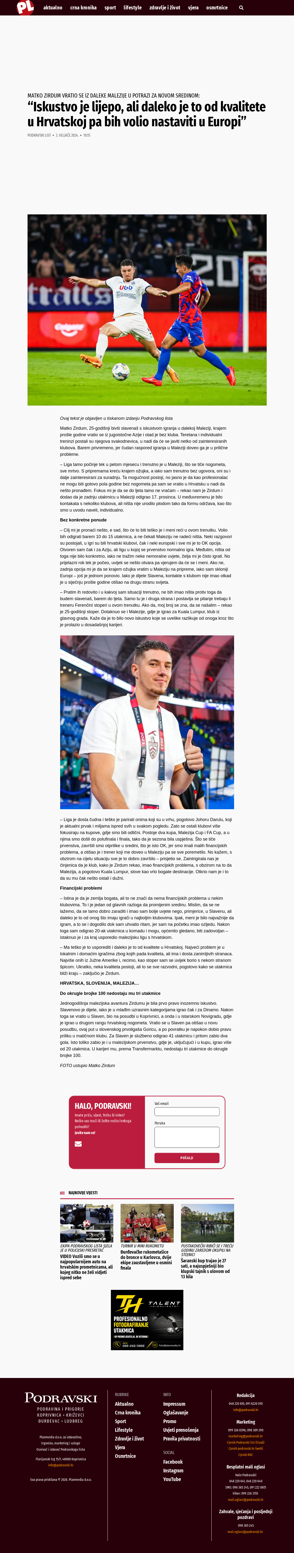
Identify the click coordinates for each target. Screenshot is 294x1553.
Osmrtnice (217, 7)
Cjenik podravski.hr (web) (246, 1448)
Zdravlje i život (165, 7)
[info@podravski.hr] (121, 1136)
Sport (110, 7)
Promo (169, 1421)
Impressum (174, 1404)
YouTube (172, 1479)
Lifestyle (133, 7)
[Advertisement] (147, 54)
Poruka (152, 1129)
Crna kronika (83, 7)
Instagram (173, 1470)
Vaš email (152, 1121)
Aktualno (53, 7)
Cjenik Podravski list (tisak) (245, 1442)
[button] (241, 8)
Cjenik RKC (245, 1455)
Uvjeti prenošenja (181, 1430)
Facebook (173, 1462)
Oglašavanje (175, 1412)
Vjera (193, 7)
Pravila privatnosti (181, 1438)
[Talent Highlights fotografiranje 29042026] (147, 1348)
